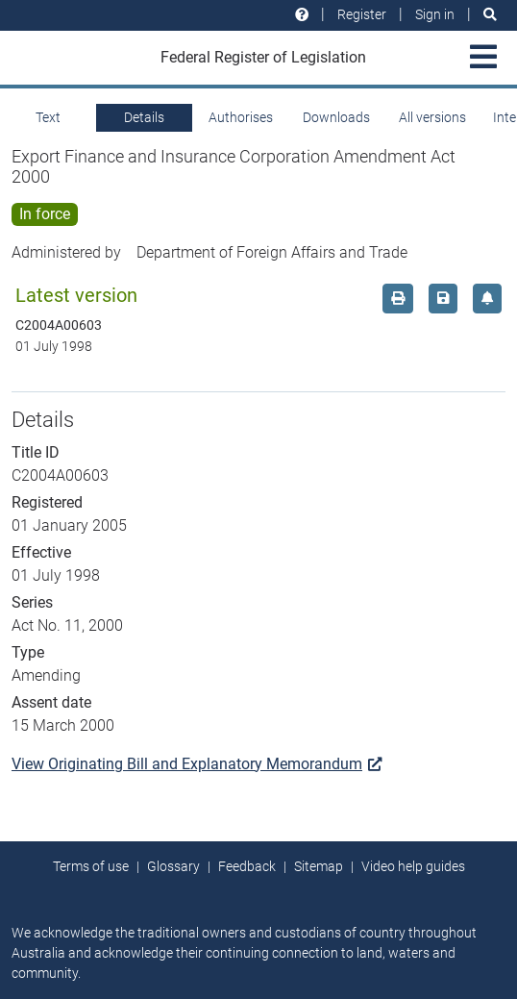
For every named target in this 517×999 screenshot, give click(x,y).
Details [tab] (144, 117)
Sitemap (318, 866)
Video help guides (413, 866)
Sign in (435, 14)
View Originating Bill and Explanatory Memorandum (197, 764)
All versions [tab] (432, 117)
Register (361, 14)
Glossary (173, 866)
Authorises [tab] (241, 117)
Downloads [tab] (336, 117)
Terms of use (91, 866)
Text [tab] (48, 117)
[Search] (490, 15)
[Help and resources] (301, 15)
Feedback (247, 866)
